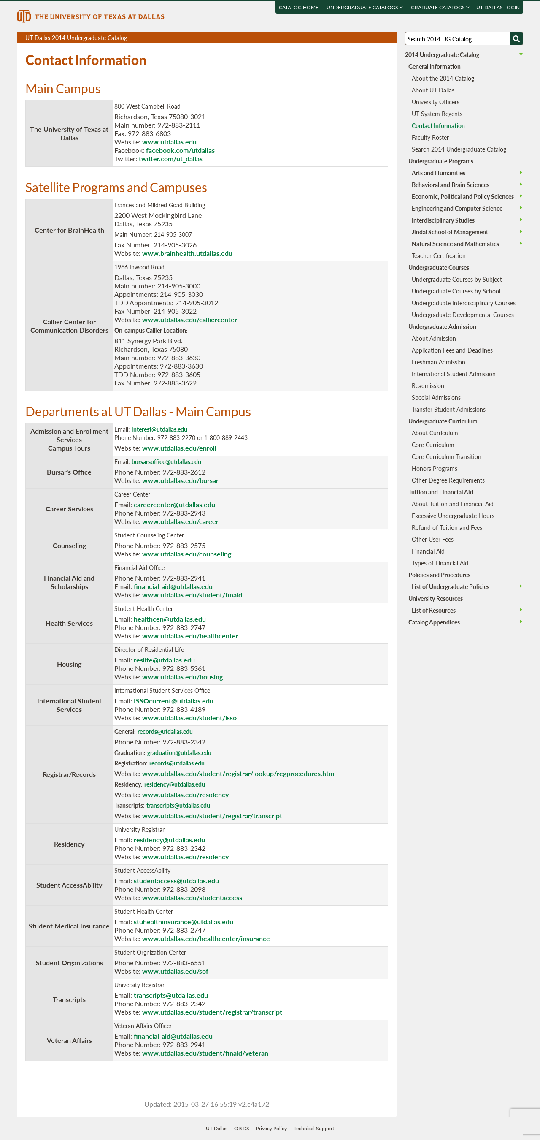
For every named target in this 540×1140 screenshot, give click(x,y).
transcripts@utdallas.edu (178, 805)
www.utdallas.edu (169, 142)
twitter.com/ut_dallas (170, 158)
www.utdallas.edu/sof (175, 971)
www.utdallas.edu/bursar (180, 480)
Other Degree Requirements (448, 480)
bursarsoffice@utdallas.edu (166, 461)
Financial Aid (428, 551)
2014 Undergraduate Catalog (442, 54)
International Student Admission (454, 373)
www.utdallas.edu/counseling (186, 554)
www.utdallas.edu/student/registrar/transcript (212, 815)
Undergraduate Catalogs (365, 7)
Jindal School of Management (450, 232)
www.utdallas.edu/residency (185, 794)
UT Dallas (216, 1128)
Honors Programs (434, 468)
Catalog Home (299, 7)
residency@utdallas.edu (174, 784)
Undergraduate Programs (440, 161)
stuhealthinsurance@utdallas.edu (183, 921)
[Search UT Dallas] (464, 38)
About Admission (434, 338)
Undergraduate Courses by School (456, 291)
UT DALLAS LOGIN (498, 7)
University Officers (435, 102)
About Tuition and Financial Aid (453, 503)
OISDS (241, 1128)
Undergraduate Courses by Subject (457, 279)
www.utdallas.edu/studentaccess (192, 897)
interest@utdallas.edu (159, 429)
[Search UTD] (516, 38)
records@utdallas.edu (165, 731)
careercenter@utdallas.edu (174, 504)
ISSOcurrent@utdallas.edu (173, 701)
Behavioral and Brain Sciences (450, 184)
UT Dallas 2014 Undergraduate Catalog (211, 38)
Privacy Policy (271, 1128)
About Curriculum (435, 433)
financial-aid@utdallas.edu (173, 586)
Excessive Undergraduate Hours (453, 515)
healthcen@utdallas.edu (170, 619)
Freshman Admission (438, 362)
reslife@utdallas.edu (164, 660)
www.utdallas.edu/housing (182, 676)
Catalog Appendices (434, 622)
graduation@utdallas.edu (179, 752)
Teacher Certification (439, 255)
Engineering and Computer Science (457, 208)
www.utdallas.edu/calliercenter (189, 319)
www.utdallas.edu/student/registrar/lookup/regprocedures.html (239, 773)
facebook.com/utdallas (180, 150)
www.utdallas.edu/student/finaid (192, 595)
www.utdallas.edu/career (180, 521)
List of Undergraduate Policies (450, 586)
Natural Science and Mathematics (455, 243)
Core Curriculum (433, 444)
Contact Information (438, 125)
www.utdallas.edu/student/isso (189, 717)
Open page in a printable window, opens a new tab (379, 37)
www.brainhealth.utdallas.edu (187, 253)
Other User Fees (433, 539)
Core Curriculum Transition (446, 456)
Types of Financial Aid (440, 563)
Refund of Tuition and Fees (447, 527)
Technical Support (314, 1128)
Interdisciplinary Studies (443, 220)
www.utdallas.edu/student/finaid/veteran (205, 1053)
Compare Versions (388, 37)
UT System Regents (437, 113)
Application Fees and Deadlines (452, 350)
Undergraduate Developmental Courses (463, 314)
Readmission (428, 385)
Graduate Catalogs (440, 7)
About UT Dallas (433, 90)
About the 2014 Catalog (443, 78)
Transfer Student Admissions (449, 409)
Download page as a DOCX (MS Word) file (369, 37)
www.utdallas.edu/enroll (179, 448)
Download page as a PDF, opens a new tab (359, 37)
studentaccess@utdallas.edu (176, 880)
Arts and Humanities (438, 172)
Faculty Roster (430, 137)
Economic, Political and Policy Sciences (463, 196)
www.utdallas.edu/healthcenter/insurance (206, 938)
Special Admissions (436, 397)
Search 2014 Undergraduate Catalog (459, 149)
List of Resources (434, 610)
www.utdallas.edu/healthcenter (190, 636)
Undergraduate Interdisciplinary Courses (464, 303)
